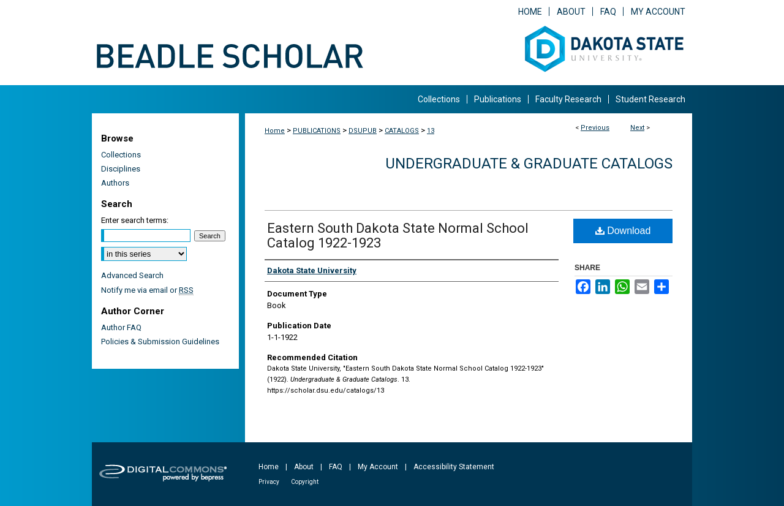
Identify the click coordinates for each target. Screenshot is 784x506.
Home (275, 131)
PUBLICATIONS (317, 131)
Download (623, 230)
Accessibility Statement (453, 467)
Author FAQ (121, 327)
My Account (378, 467)
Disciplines (120, 168)
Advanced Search (132, 275)
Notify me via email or (147, 290)
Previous (595, 128)
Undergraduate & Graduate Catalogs (529, 163)
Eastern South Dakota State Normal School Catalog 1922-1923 (398, 236)
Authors (115, 182)
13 (430, 131)
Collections (121, 154)
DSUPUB (363, 131)
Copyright (304, 481)
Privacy (268, 481)
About (304, 467)
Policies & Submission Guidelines (160, 341)
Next (637, 128)
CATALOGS (402, 131)
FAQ (335, 467)
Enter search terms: (134, 220)
